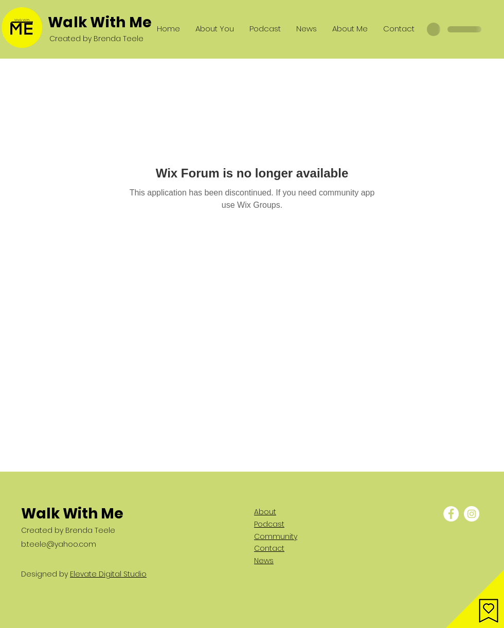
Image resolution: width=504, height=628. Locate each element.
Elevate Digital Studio (108, 574)
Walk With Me (100, 22)
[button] (475, 599)
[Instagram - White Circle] (471, 514)
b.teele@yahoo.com (58, 544)
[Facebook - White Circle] (451, 514)
